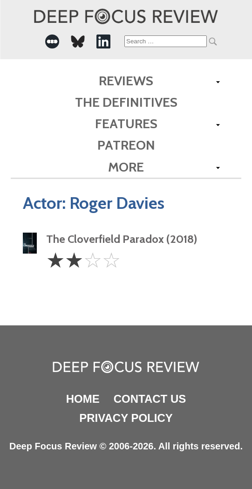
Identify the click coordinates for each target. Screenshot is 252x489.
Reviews (126, 81)
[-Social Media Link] (52, 41)
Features (126, 123)
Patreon (126, 145)
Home (83, 399)
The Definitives (126, 102)
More (126, 167)
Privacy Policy (125, 418)
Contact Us (150, 399)
